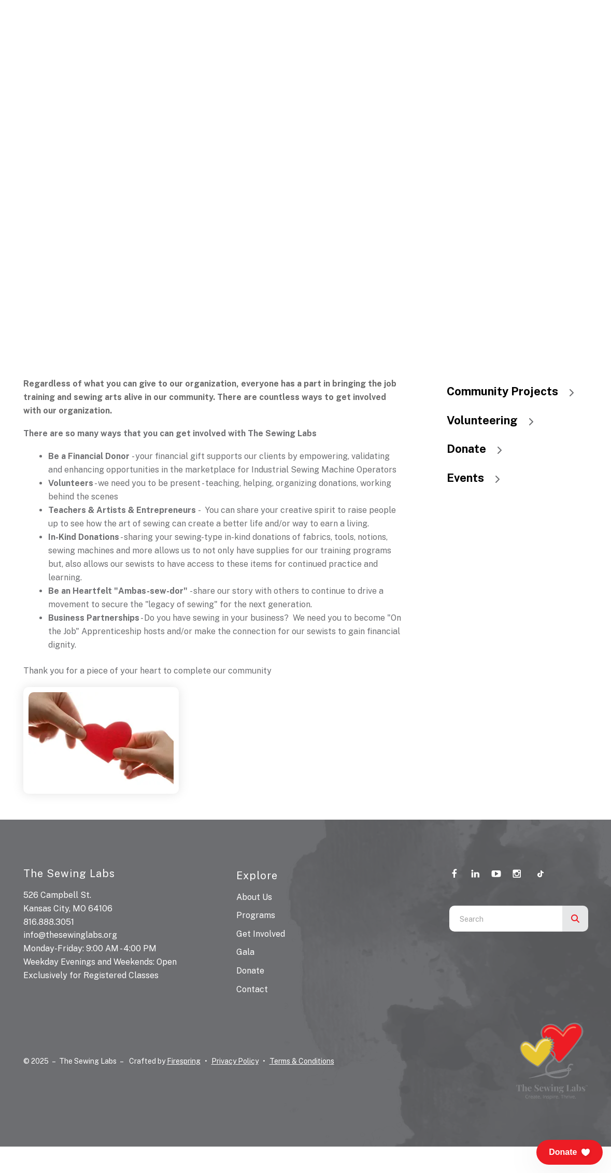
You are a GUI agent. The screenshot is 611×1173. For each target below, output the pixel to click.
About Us (254, 897)
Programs (255, 915)
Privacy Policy (235, 1061)
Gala (245, 952)
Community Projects (515, 391)
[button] (569, 1152)
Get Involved (260, 934)
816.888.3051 (48, 922)
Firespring (184, 1061)
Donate (479, 448)
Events (478, 477)
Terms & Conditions (301, 1061)
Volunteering (495, 420)
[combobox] (505, 919)
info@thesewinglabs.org (70, 935)
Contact (252, 989)
